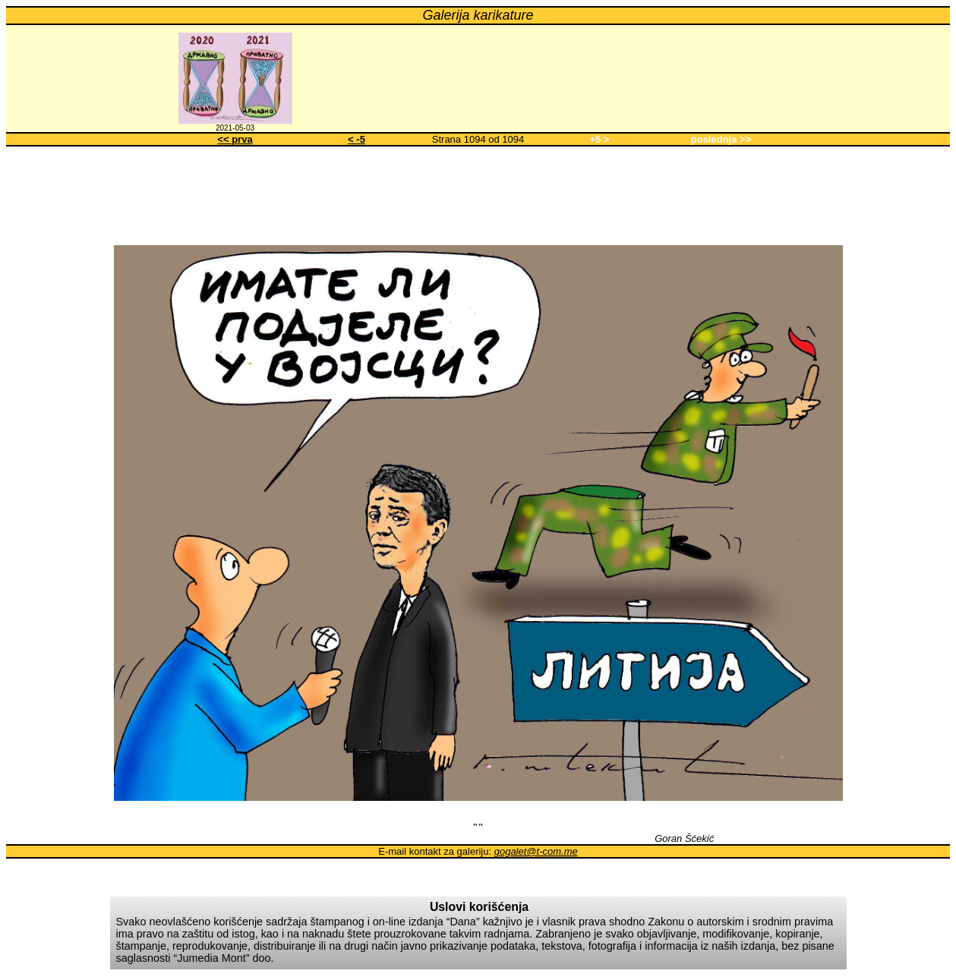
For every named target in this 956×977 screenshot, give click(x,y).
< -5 (356, 139)
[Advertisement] (478, 193)
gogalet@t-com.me (536, 851)
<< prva (234, 139)
